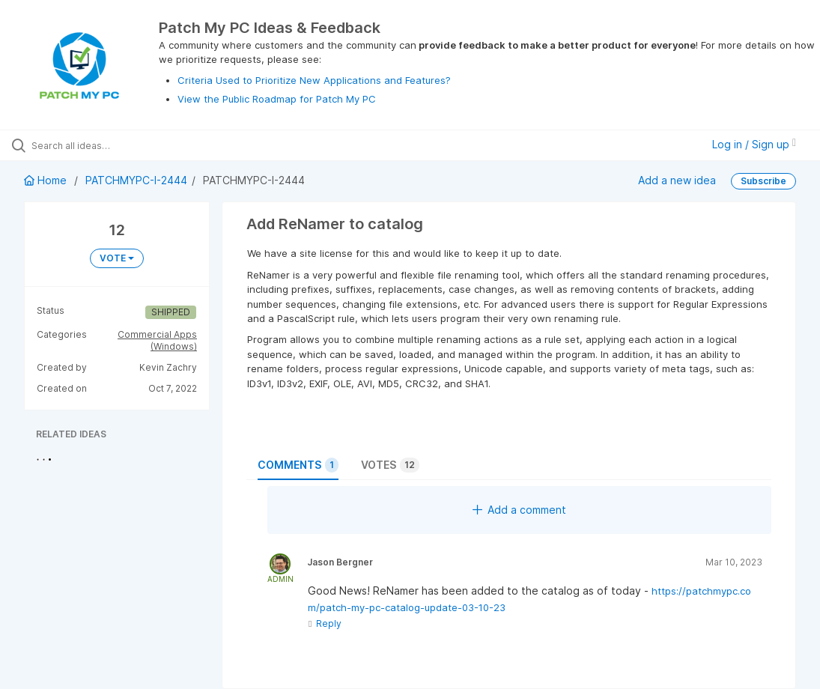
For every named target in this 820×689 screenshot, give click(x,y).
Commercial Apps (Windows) (157, 340)
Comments (298, 465)
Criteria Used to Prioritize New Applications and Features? (314, 80)
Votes (390, 465)
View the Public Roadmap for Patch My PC (276, 99)
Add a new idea (677, 180)
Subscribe (763, 180)
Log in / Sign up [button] (754, 144)
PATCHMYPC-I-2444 (136, 180)
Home (47, 180)
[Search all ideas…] (101, 145)
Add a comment (519, 509)
